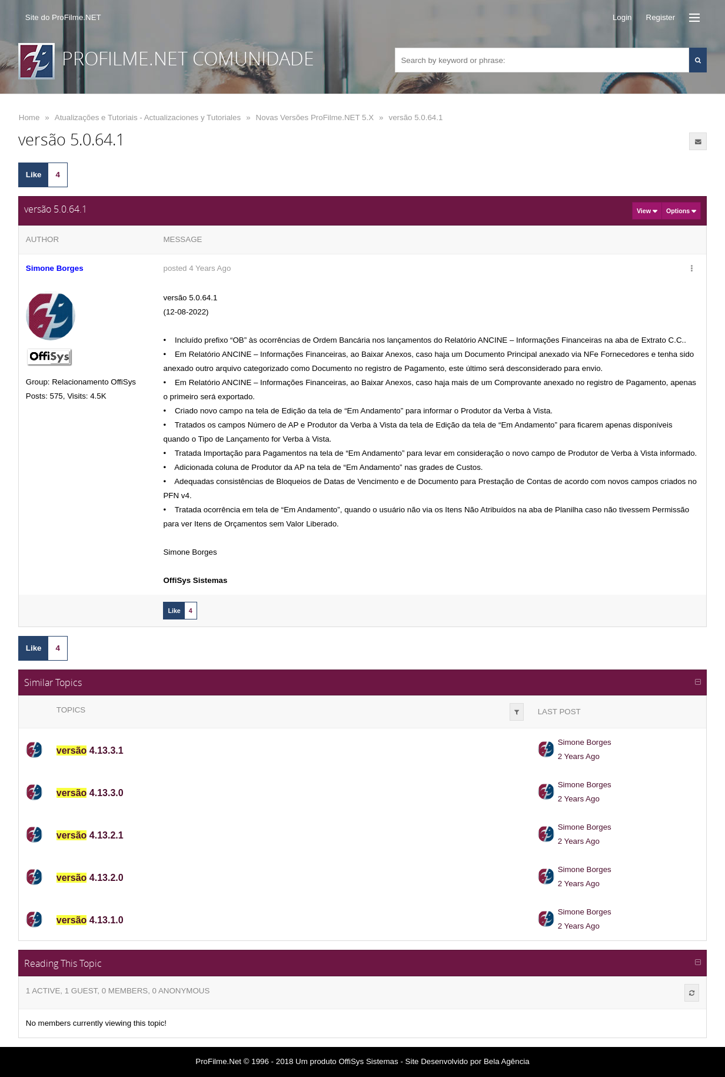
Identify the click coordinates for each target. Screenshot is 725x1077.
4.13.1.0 (90, 920)
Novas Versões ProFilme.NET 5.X (315, 117)
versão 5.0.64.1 (415, 117)
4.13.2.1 (90, 835)
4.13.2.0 (90, 878)
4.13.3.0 (90, 793)
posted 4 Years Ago (197, 268)
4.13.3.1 (90, 750)
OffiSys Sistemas (368, 1061)
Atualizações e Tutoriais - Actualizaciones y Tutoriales (148, 117)
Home (29, 117)
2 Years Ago (579, 756)
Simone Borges (584, 742)
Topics (70, 709)
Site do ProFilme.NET (63, 17)
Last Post (559, 711)
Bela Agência (507, 1061)
